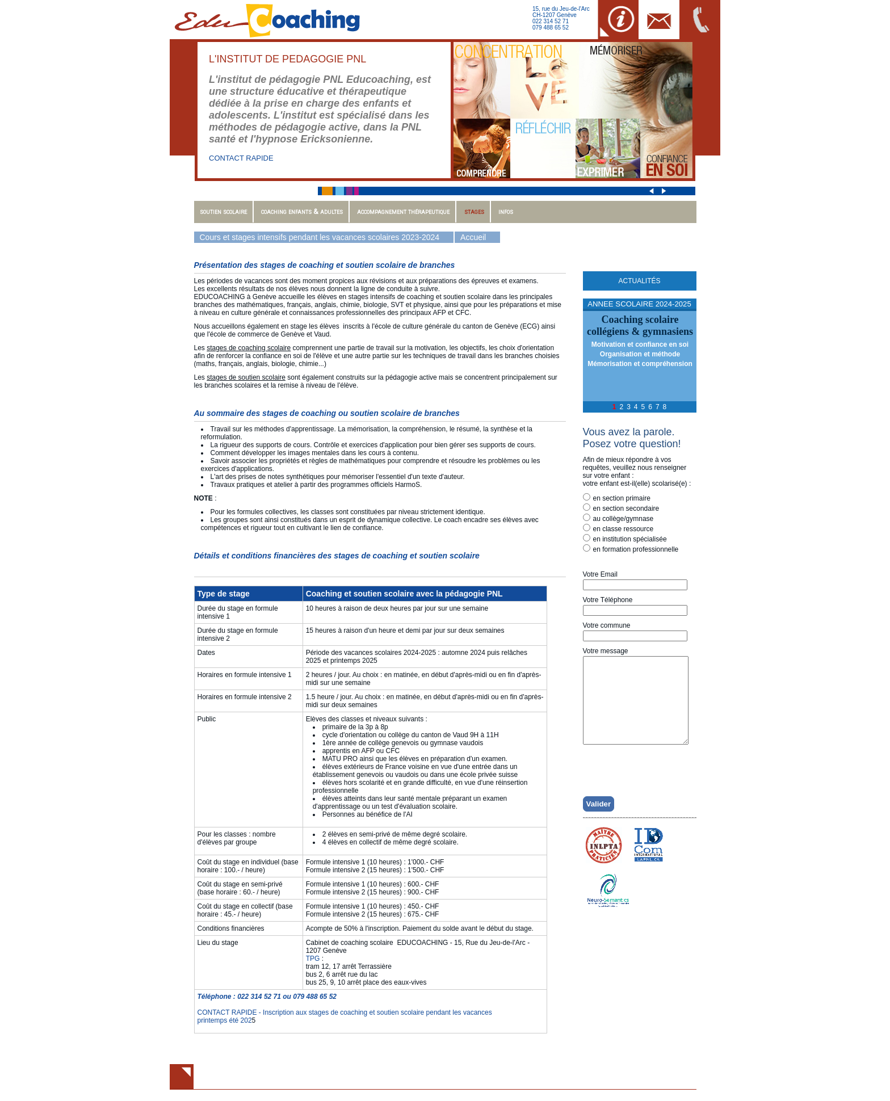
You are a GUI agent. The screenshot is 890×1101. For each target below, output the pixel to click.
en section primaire (616, 497)
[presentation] (643, 784)
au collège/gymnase (618, 518)
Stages (474, 211)
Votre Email (600, 574)
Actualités (639, 281)
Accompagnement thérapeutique (403, 211)
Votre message (605, 651)
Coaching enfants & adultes (302, 211)
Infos (505, 211)
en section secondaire (621, 507)
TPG (313, 959)
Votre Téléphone (608, 600)
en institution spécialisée (625, 538)
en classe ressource (618, 528)
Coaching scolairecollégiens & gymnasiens (640, 325)
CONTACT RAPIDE (241, 158)
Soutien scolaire (223, 211)
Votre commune (607, 625)
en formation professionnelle (631, 548)
